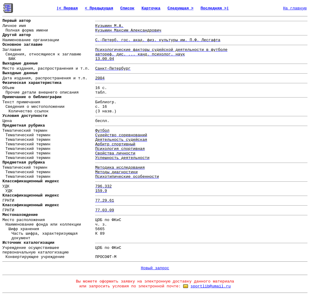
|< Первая (67, 8)
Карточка (150, 8)
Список (127, 8)
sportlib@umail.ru (210, 286)
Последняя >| (215, 8)
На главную (295, 8)
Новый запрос (155, 268)
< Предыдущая (99, 8)
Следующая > (180, 8)
